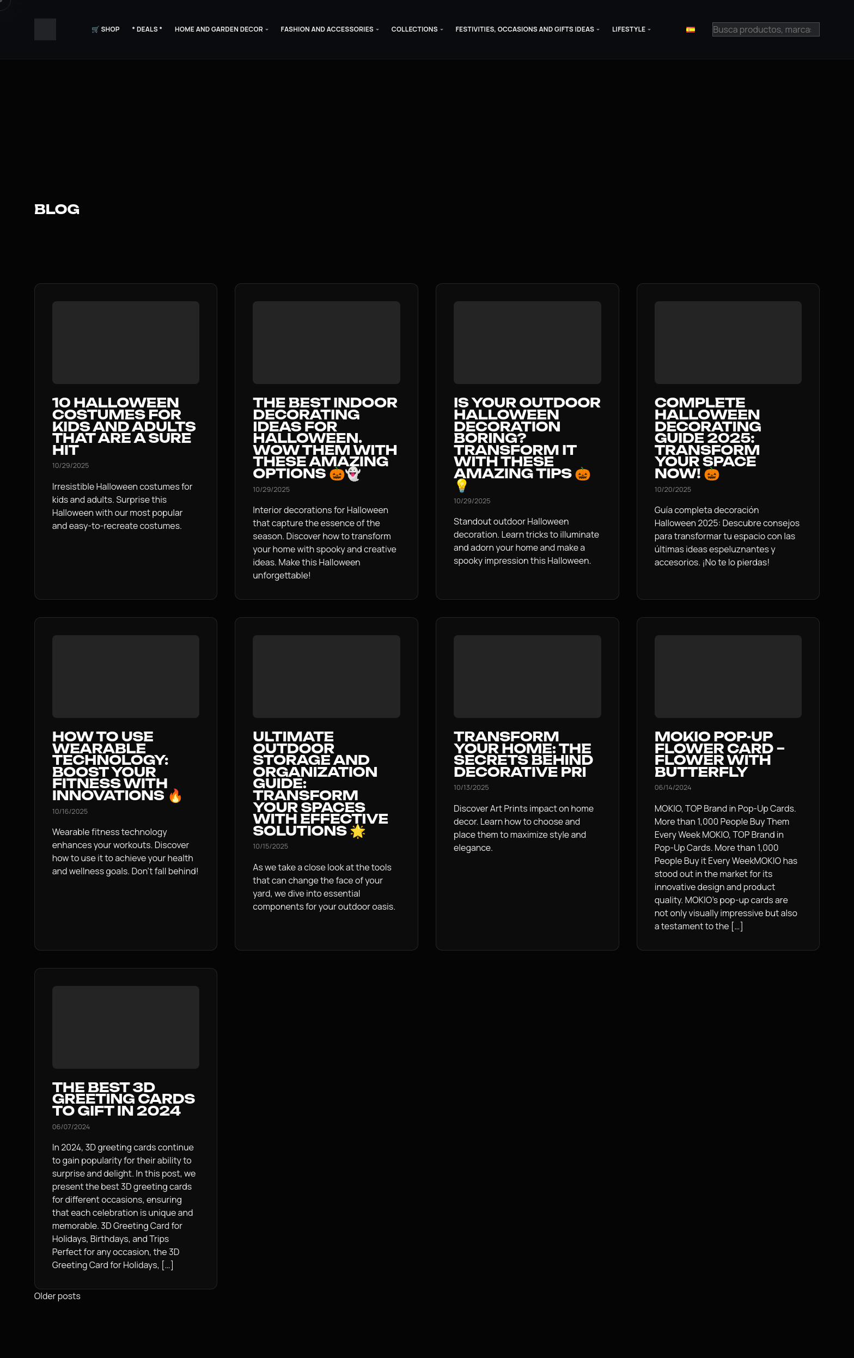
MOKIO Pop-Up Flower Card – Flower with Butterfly (720, 754)
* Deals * (147, 29)
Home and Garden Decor (219, 29)
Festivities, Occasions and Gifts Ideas (525, 29)
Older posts (57, 1296)
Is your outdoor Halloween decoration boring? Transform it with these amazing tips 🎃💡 (527, 443)
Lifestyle (628, 29)
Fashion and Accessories (327, 29)
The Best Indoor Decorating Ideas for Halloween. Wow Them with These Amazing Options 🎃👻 (325, 438)
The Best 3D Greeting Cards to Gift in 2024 (123, 1099)
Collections (415, 29)
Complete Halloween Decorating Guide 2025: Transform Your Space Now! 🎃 (708, 438)
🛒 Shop (105, 29)
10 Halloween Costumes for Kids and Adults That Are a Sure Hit (124, 426)
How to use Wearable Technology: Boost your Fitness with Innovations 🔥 (118, 765)
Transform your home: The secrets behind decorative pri (523, 754)
